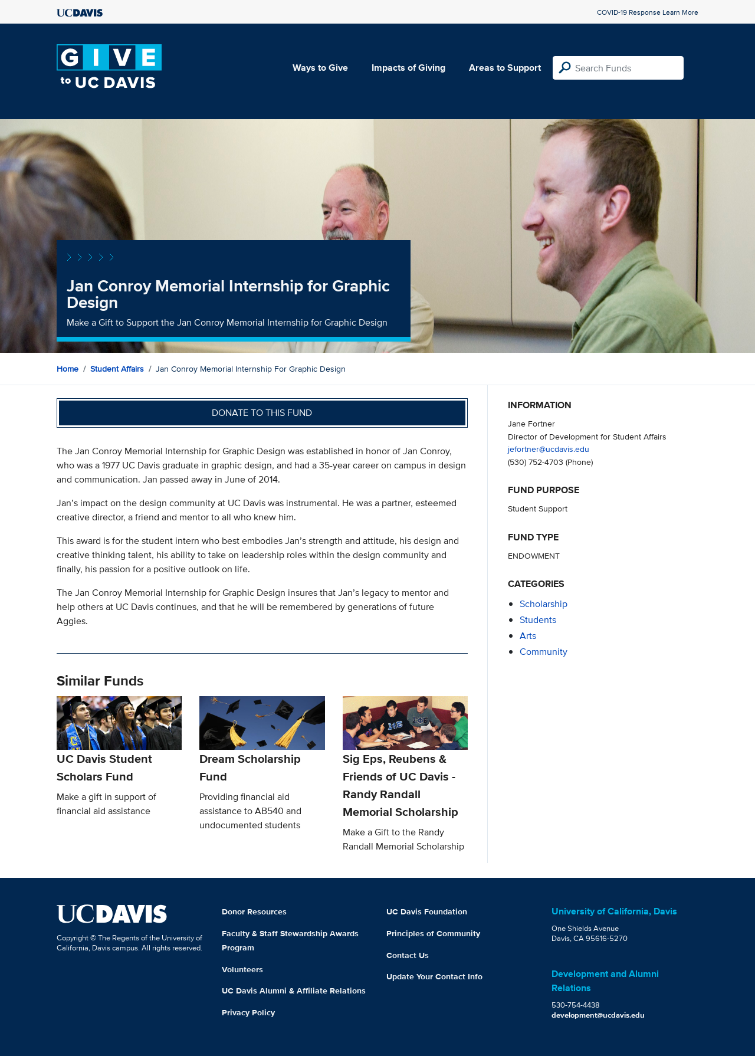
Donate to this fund (262, 412)
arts (528, 635)
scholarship (543, 604)
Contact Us (407, 955)
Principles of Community (433, 933)
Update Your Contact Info (434, 976)
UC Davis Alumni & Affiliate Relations (294, 990)
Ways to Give (320, 67)
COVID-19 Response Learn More (647, 12)
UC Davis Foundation (426, 911)
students (538, 620)
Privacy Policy (248, 1012)
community (543, 651)
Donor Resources (254, 911)
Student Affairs (117, 369)
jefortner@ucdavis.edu (548, 448)
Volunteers (242, 969)
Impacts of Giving (408, 67)
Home (67, 369)
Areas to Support (505, 67)
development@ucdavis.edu (598, 1015)
